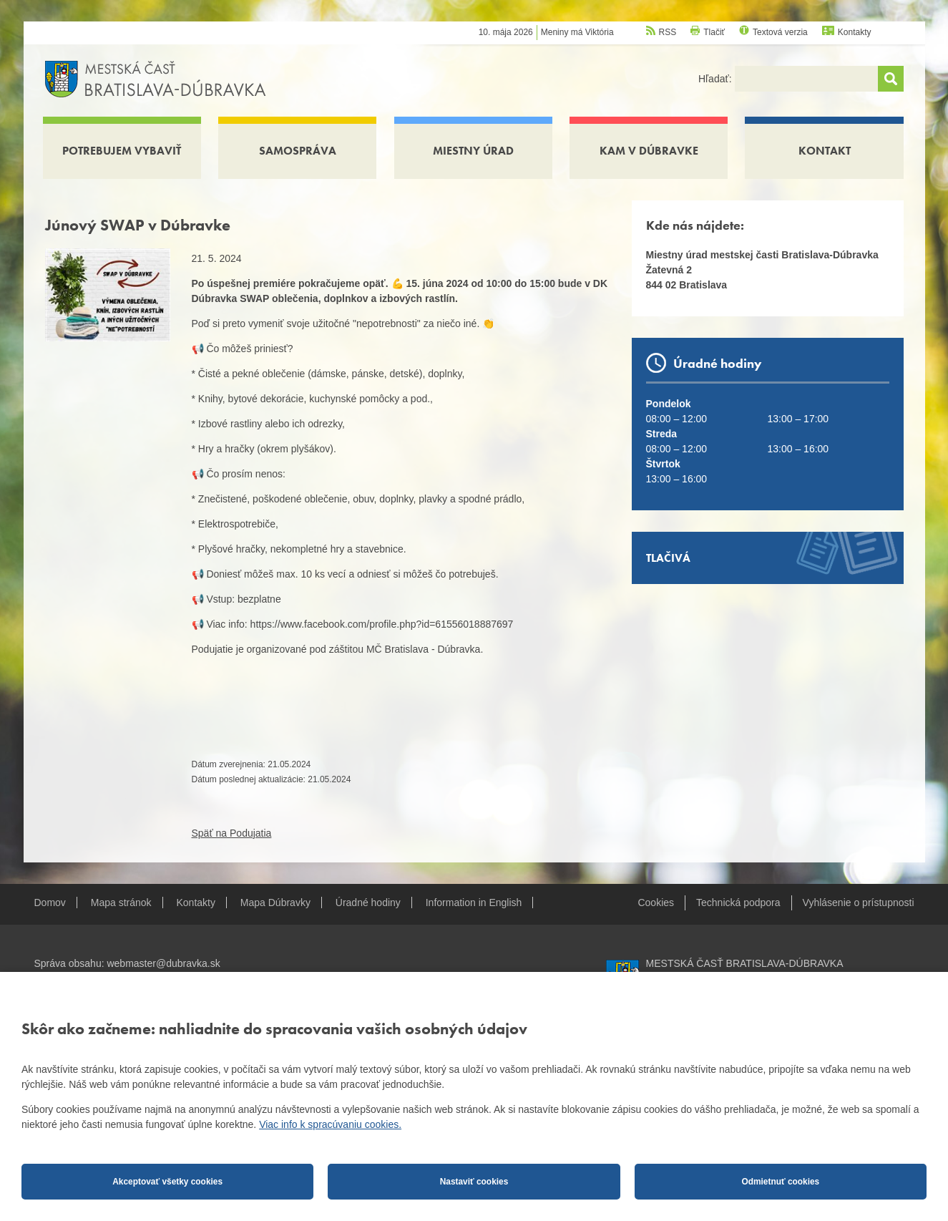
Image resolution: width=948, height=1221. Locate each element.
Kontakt (824, 150)
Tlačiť (714, 32)
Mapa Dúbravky (275, 902)
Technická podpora (738, 902)
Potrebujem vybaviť (121, 150)
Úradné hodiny (368, 902)
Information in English (474, 902)
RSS (668, 32)
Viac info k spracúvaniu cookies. (330, 1124)
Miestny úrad (473, 150)
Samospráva (297, 150)
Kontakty (854, 32)
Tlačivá (668, 557)
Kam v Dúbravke (649, 150)
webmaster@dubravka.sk (163, 963)
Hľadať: (716, 78)
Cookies (655, 902)
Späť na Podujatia (232, 833)
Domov (50, 902)
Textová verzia (780, 32)
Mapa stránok (121, 902)
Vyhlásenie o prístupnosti (858, 902)
